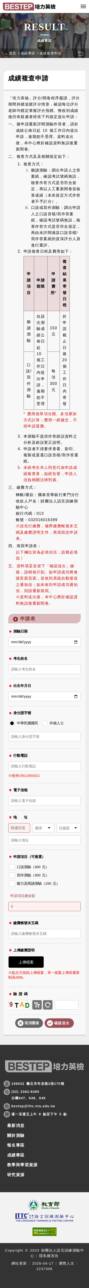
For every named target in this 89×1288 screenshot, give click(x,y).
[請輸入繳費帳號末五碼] (44, 933)
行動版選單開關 (83, 7)
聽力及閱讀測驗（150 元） (34, 884)
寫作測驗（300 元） (29, 875)
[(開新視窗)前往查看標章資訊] (44, 1231)
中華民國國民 (23, 723)
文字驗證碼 (37, 1005)
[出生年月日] (44, 696)
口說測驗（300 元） (29, 867)
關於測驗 (16, 1135)
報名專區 (16, 1145)
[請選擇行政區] (68, 828)
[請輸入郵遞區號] (19, 828)
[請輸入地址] (44, 840)
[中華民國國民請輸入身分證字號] (44, 736)
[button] (73, 6)
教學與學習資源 (22, 1165)
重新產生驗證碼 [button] (47, 1005)
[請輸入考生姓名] (44, 669)
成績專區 (28, 53)
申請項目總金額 (22, 896)
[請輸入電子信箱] (44, 800)
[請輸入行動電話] (44, 766)
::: (5, 68)
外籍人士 (53, 723)
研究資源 (16, 1175)
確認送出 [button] (62, 1023)
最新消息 (16, 1125)
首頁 (12, 53)
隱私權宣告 (49, 1256)
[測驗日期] (44, 642)
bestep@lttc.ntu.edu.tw (33, 1106)
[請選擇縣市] (43, 828)
